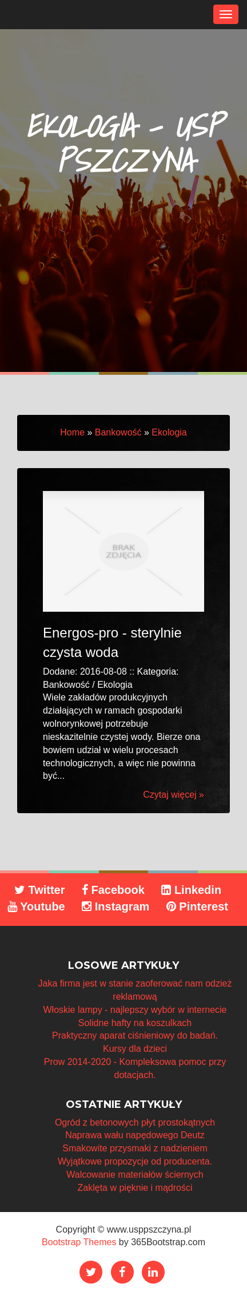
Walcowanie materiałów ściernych (135, 1174)
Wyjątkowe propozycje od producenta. (135, 1161)
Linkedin (191, 890)
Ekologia (169, 432)
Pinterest (197, 906)
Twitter (39, 890)
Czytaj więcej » (173, 794)
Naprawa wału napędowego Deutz (135, 1135)
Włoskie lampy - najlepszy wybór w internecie (135, 1010)
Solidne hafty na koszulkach (135, 1023)
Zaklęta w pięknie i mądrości (135, 1188)
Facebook (113, 890)
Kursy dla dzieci (135, 1049)
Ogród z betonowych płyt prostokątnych (135, 1122)
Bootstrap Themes (79, 1242)
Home (72, 432)
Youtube (36, 906)
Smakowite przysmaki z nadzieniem (134, 1148)
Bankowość (118, 432)
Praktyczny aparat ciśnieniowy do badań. (135, 1035)
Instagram (115, 906)
